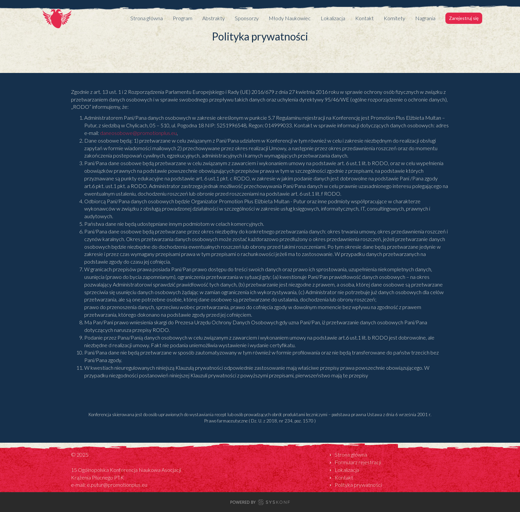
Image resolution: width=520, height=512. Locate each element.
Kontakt (364, 18)
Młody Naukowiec (290, 18)
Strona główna (146, 18)
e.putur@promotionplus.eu (117, 484)
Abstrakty (213, 18)
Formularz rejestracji (358, 462)
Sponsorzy (247, 18)
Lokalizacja (333, 18)
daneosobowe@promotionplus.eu (138, 133)
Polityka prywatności (358, 484)
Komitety (394, 18)
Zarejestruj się (464, 18)
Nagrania (425, 18)
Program (182, 18)
